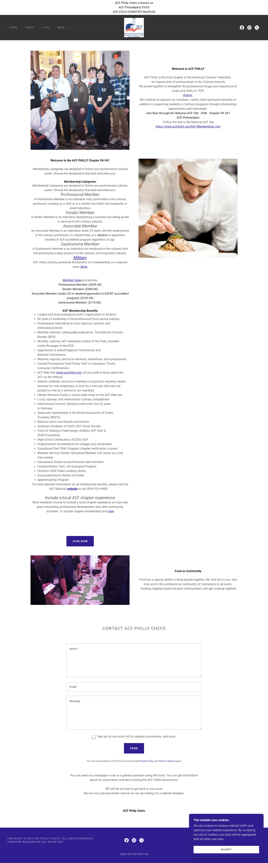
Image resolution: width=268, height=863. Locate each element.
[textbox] (133, 660)
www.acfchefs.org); (69, 372)
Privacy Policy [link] (146, 761)
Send (134, 748)
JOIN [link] (46, 27)
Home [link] (13, 27)
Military (80, 257)
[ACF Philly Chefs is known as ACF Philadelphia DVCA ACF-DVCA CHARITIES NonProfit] (134, 7)
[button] (62, 27)
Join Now (80, 541)
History (188, 95)
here (111, 511)
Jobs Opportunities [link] (134, 854)
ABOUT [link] (30, 27)
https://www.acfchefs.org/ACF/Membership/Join (188, 126)
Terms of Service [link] (167, 761)
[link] (134, 27)
